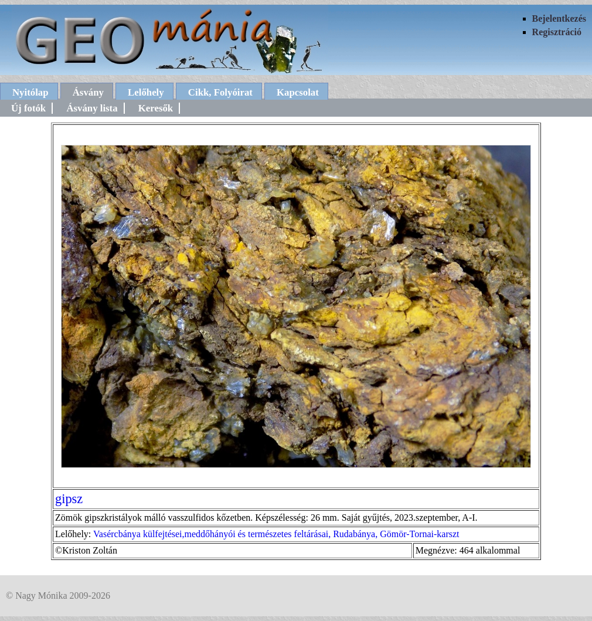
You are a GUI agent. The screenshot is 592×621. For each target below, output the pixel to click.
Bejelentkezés (559, 18)
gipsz (69, 498)
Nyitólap (30, 92)
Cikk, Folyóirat (220, 92)
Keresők (155, 108)
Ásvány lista (91, 108)
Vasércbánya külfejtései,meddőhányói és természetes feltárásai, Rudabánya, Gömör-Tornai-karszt (276, 534)
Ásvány (88, 92)
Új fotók (28, 108)
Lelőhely (146, 92)
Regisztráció (556, 32)
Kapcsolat (298, 92)
